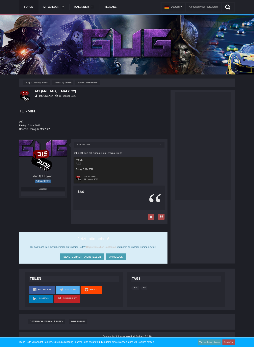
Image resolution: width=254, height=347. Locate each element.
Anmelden (116, 256)
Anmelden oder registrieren (203, 6)
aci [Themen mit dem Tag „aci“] (144, 288)
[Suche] (228, 7)
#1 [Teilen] (161, 144)
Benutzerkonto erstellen (82, 256)
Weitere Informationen (210, 342)
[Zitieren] (161, 217)
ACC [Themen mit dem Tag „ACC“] (136, 288)
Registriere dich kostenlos (101, 247)
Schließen (229, 342)
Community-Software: (126, 336)
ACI (21, 122)
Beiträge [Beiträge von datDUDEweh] (42, 189)
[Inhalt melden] (151, 217)
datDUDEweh (45, 96)
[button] (173, 7)
